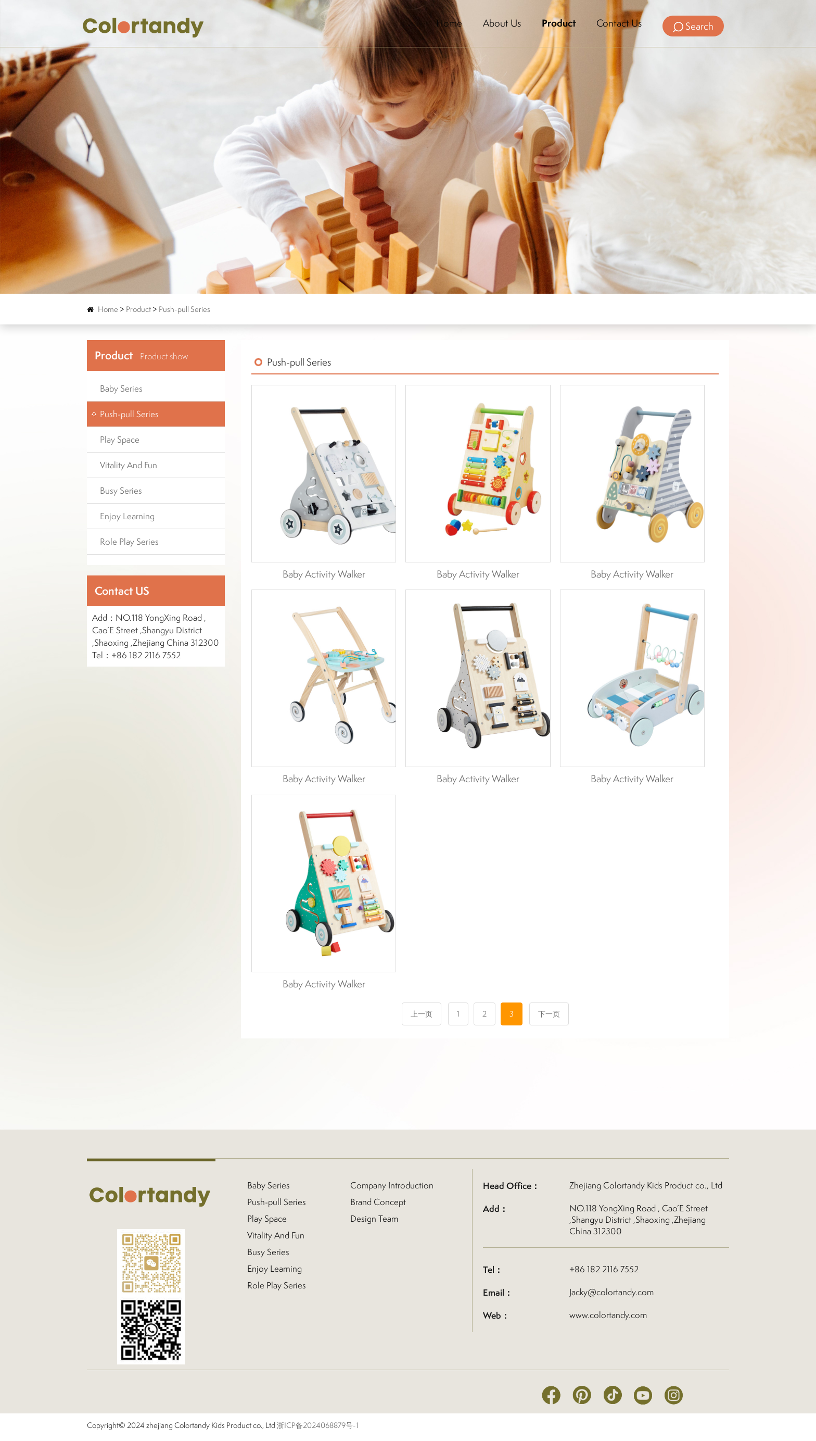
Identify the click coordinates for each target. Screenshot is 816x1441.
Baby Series (121, 388)
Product (558, 23)
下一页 (549, 1014)
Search (693, 26)
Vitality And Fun (128, 465)
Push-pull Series (184, 309)
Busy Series (121, 490)
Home (448, 23)
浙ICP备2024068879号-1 (318, 1425)
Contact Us (619, 23)
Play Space (119, 439)
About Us (500, 23)
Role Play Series (129, 541)
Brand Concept (378, 1202)
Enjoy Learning (127, 516)
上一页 (421, 1014)
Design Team (374, 1218)
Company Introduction (392, 1185)
